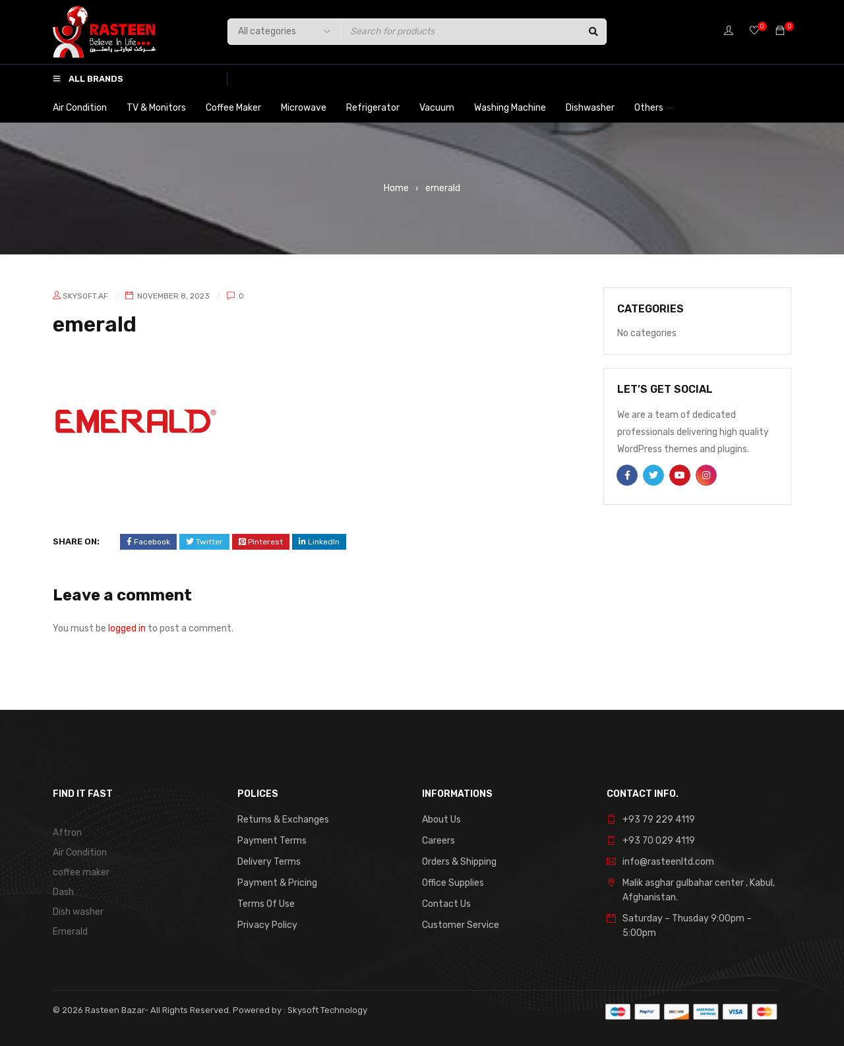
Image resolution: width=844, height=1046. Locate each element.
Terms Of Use (266, 904)
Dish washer (78, 911)
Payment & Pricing (277, 882)
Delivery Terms (269, 861)
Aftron (67, 832)
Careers (438, 840)
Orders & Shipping (459, 861)
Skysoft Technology (326, 1010)
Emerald (70, 931)
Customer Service (460, 925)
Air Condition (80, 852)
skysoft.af (85, 296)
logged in (127, 628)
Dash (63, 892)
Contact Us (446, 904)
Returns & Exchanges (283, 819)
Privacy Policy (267, 925)
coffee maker (81, 872)
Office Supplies (453, 882)
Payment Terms (272, 840)
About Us (441, 819)
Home (396, 188)
